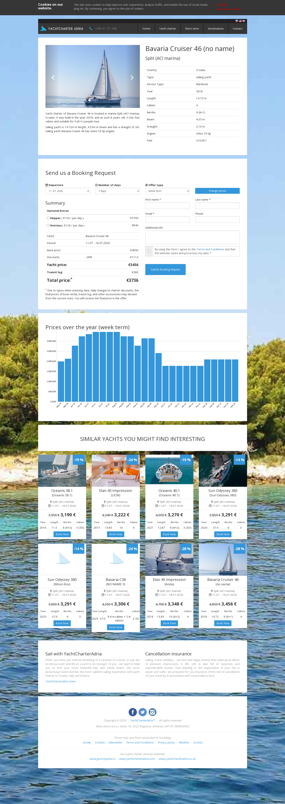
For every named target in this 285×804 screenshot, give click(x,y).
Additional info (154, 227)
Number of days (108, 185)
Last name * (203, 199)
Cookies (100, 742)
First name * (153, 199)
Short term (192, 28)
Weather (184, 742)
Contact (237, 28)
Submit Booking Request (165, 269)
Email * (149, 213)
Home (146, 28)
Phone (199, 213)
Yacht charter (167, 28)
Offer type (154, 185)
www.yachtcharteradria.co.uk (177, 759)
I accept (222, 4)
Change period (217, 190)
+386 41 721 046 (106, 28)
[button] (52, 76)
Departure (54, 185)
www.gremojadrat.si (102, 759)
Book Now (62, 534)
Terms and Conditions (210, 249)
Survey (86, 742)
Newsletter (115, 742)
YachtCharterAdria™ (142, 720)
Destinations (216, 28)
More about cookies (228, 9)
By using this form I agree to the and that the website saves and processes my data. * (195, 251)
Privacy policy (166, 742)
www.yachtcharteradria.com (137, 759)
